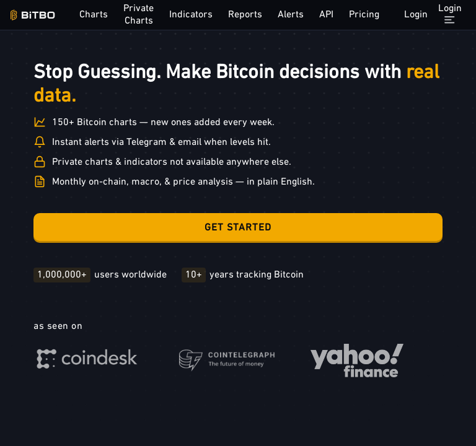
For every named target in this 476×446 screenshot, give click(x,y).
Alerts (291, 15)
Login (416, 15)
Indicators (191, 15)
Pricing (364, 15)
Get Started (238, 228)
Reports (245, 15)
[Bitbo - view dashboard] (32, 15)
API (326, 15)
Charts (93, 15)
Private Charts (138, 14)
